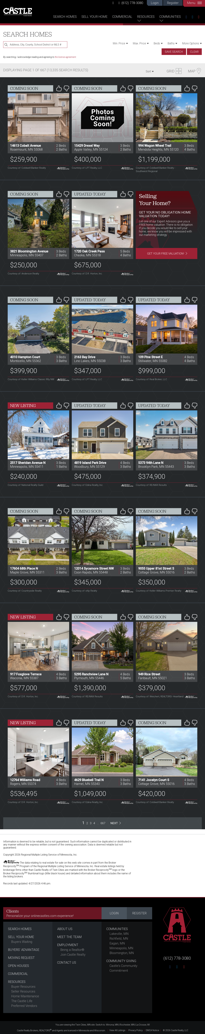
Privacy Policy (135, 1030)
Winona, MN (112, 1024)
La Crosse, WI (143, 1024)
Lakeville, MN (119, 934)
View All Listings (117, 1030)
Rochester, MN (127, 1024)
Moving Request (21, 958)
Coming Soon (24, 88)
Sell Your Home (94, 17)
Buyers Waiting (21, 942)
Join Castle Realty (73, 954)
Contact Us (66, 962)
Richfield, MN (119, 938)
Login (155, 3)
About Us (64, 929)
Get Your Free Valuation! (165, 253)
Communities (170, 17)
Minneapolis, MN (121, 948)
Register (173, 3)
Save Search (174, 51)
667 (103, 823)
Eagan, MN (117, 943)
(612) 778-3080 (131, 2)
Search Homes (65, 17)
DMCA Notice (152, 1030)
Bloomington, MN (122, 953)
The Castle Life (21, 1001)
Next (114, 823)
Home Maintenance (25, 996)
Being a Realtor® (72, 950)
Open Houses (18, 966)
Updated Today (90, 194)
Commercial (122, 17)
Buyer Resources (23, 987)
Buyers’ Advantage (23, 950)
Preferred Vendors (24, 1006)
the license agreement (65, 57)
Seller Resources (23, 991)
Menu (194, 3)
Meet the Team (69, 937)
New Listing (23, 405)
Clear (194, 51)
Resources (146, 17)
